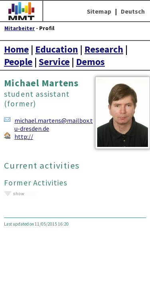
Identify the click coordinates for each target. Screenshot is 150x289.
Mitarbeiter (19, 28)
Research (103, 49)
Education (56, 49)
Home (16, 49)
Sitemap (99, 11)
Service (54, 61)
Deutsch (133, 11)
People (18, 61)
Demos (90, 61)
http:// (23, 136)
